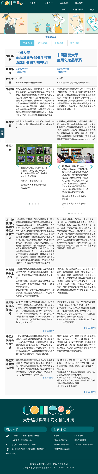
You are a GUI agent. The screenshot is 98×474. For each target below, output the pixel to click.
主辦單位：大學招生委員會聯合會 (25, 436)
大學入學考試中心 (60, 440)
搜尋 (62, 9)
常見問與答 (76, 9)
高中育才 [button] (47, 3)
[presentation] (17, 164)
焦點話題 (62, 3)
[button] (29, 204)
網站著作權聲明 (60, 464)
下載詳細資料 (48, 331)
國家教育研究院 (80, 440)
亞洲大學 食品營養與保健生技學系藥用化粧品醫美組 (33, 58)
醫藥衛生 (22, 69)
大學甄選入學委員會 (61, 445)
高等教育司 (78, 436)
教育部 (56, 436)
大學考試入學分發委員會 (84, 445)
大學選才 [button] (32, 3)
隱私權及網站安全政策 (40, 464)
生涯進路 (58, 43)
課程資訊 (43, 43)
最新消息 (77, 3)
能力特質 (74, 43)
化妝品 (21, 72)
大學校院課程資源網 (61, 449)
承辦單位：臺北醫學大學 (22, 440)
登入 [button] (91, 9)
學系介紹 (27, 43)
